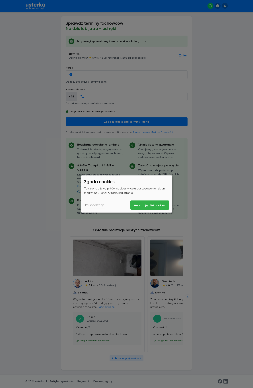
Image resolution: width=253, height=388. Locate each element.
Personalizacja (94, 205)
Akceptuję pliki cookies (149, 205)
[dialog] (126, 194)
